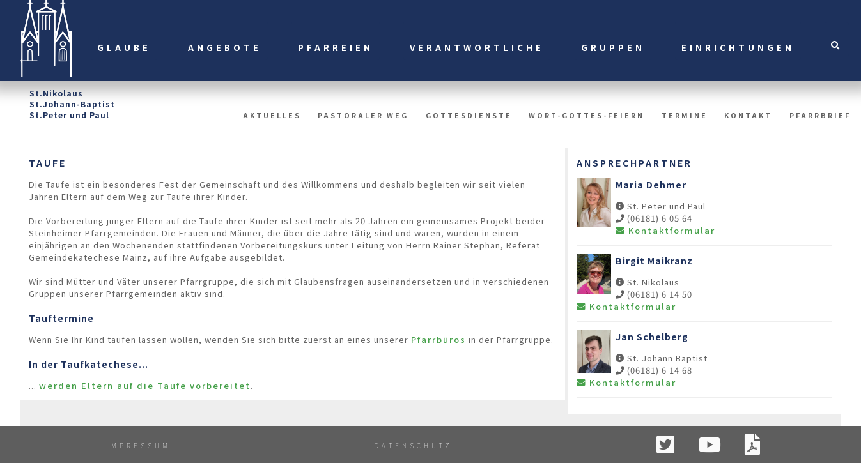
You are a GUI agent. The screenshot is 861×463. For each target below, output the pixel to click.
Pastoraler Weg (363, 115)
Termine (685, 115)
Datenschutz (413, 445)
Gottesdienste (469, 115)
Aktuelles (272, 115)
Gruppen (613, 47)
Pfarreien (335, 47)
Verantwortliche (477, 47)
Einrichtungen (738, 47)
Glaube (124, 47)
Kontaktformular (665, 230)
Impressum (138, 445)
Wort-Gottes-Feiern (586, 115)
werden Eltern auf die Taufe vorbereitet (145, 385)
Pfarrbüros (438, 339)
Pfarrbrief (820, 115)
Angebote (224, 47)
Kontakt (748, 115)
